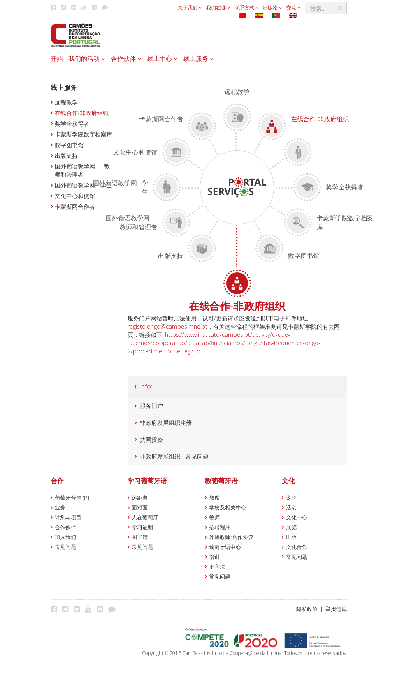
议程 (291, 497)
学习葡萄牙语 (147, 480)
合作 (57, 480)
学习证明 (142, 527)
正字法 (217, 566)
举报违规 (336, 609)
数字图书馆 (69, 145)
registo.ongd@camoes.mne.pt (167, 326)
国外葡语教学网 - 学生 (83, 185)
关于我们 (190, 7)
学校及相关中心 (227, 507)
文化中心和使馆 (75, 196)
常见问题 (65, 547)
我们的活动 (87, 58)
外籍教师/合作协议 (231, 537)
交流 (293, 7)
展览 (291, 527)
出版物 (272, 7)
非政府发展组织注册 (166, 422)
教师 (214, 517)
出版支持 (66, 155)
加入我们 (65, 537)
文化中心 (296, 517)
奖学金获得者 (72, 123)
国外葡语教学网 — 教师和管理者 (82, 170)
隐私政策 (307, 609)
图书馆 (140, 537)
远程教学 (66, 102)
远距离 (140, 497)
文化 (288, 480)
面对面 (140, 507)
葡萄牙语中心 (225, 547)
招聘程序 (219, 527)
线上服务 (198, 58)
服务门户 (151, 406)
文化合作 (296, 547)
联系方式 (246, 7)
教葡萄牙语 (221, 480)
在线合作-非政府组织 (82, 113)
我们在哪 (218, 7)
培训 (214, 556)
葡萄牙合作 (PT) (73, 497)
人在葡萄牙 (145, 517)
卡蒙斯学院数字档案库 (83, 134)
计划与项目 (68, 517)
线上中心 (162, 58)
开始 (57, 58)
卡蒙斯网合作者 (75, 206)
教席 (214, 497)
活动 (291, 507)
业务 (60, 507)
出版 (291, 537)
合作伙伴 (126, 58)
